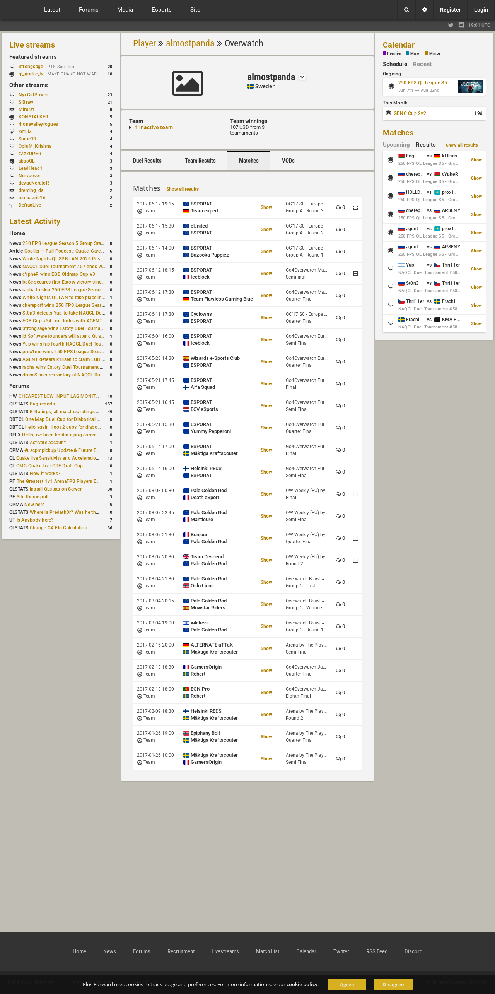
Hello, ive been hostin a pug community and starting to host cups (92, 435)
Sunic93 (27, 139)
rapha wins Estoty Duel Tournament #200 (66, 367)
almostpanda (190, 43)
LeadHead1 (31, 168)
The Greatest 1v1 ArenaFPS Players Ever (60, 481)
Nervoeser (29, 175)
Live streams (32, 45)
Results (426, 144)
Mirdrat (26, 109)
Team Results (200, 160)
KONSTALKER (33, 117)
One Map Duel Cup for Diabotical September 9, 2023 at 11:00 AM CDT (100, 419)
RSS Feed (376, 951)
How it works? (45, 473)
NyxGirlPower (33, 95)
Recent (422, 64)
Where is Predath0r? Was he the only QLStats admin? (86, 512)
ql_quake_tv (31, 74)
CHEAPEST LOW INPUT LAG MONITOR (60, 396)
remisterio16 (32, 197)
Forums (19, 386)
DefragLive (30, 205)
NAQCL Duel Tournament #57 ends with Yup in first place (83, 266)
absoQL (26, 161)
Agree (347, 984)
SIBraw (26, 102)
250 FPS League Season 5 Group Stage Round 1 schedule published (95, 243)
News (109, 951)
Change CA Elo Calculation (58, 527)
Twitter (341, 951)
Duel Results (147, 160)
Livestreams (225, 951)
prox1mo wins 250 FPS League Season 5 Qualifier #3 (79, 351)
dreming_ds (31, 190)
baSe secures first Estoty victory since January (72, 282)
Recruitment (181, 951)
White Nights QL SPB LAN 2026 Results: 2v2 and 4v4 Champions (92, 259)
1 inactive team (154, 127)
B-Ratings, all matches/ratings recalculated (76, 411)
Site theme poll (33, 497)
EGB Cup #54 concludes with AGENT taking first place (80, 320)
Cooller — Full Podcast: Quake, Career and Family (77, 251)
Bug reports (42, 404)
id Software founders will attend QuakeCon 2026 (74, 336)
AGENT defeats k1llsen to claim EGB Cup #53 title (76, 359)
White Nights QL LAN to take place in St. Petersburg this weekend (92, 297)
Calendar (399, 45)
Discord (413, 951)
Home (17, 233)
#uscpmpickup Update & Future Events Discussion (78, 450)
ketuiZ (25, 131)
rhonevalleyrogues (38, 124)
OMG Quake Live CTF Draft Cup (49, 466)
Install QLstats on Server (56, 489)
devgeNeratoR (34, 183)
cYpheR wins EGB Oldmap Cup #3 (58, 274)
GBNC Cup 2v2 (410, 113)
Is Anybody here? (35, 520)
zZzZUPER (30, 153)
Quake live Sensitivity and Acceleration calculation (69, 458)
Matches (249, 160)
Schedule (395, 64)
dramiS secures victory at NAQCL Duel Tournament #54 (81, 375)
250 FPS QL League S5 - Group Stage (427, 83)
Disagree (393, 984)
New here (34, 504)
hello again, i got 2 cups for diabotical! (66, 427)
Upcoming (396, 144)
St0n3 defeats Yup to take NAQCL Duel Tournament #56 (82, 313)
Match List (267, 951)
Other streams (28, 85)
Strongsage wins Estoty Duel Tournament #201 (72, 328)
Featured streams (33, 56)
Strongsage (31, 66)
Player (144, 43)
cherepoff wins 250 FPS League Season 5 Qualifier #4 (79, 305)
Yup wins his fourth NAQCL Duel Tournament (70, 344)
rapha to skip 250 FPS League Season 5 (65, 290)
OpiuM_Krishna (35, 146)
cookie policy (302, 984)
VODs (288, 160)
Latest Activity (35, 221)
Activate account (48, 442)
